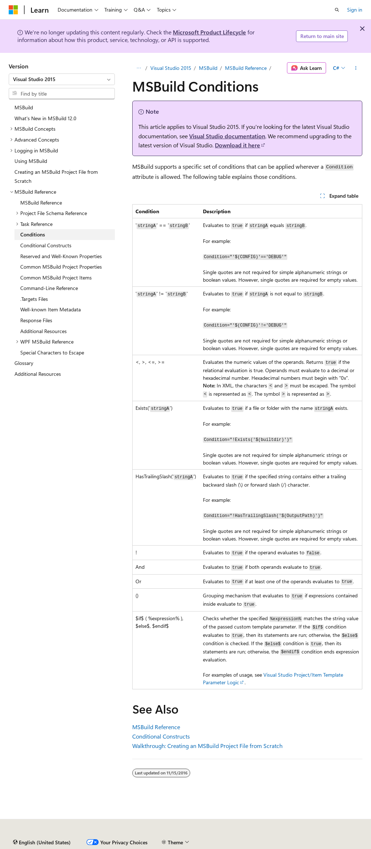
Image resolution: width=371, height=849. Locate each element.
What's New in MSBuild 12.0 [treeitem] (45, 118)
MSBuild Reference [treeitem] (41, 202)
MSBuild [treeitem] (23, 107)
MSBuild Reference (246, 67)
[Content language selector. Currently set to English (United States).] (42, 842)
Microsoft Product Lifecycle (209, 32)
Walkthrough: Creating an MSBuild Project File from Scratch (207, 745)
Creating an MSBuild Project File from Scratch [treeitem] (56, 176)
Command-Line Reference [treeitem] (49, 288)
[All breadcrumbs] (138, 68)
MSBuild (208, 67)
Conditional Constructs (161, 736)
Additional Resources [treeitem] (43, 331)
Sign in (354, 9)
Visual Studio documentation (227, 136)
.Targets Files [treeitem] (34, 298)
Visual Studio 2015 (170, 67)
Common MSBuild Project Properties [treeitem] (61, 266)
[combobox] (62, 79)
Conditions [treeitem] (32, 234)
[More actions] (356, 68)
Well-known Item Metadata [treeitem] (50, 309)
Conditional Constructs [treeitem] (45, 245)
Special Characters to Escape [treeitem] (52, 352)
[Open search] (337, 9)
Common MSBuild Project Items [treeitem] (56, 277)
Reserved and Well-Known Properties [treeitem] (61, 256)
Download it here (237, 145)
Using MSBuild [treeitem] (30, 160)
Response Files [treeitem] (36, 320)
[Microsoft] (13, 9)
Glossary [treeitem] (23, 363)
